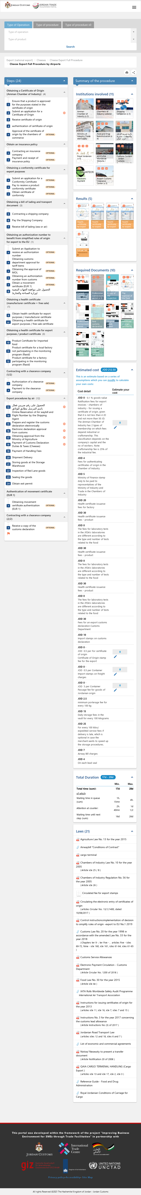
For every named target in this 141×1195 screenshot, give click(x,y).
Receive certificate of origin (27, 119)
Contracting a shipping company (30, 213)
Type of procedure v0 (78, 25)
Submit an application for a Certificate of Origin (27, 113)
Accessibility (73, 1177)
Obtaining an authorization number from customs (27, 277)
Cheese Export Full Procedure (66, 60)
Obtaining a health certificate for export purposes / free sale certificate (32, 322)
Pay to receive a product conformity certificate (25, 187)
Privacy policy (56, 1177)
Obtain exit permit (22, 483)
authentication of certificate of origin (32, 126)
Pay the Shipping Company (27, 220)
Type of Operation (18, 25)
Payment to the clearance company (26, 390)
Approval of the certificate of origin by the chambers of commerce (28, 134)
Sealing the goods (22, 477)
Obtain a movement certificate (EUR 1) (23, 284)
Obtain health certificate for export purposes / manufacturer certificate (31, 315)
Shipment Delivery (22, 457)
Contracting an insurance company (26, 152)
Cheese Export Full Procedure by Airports (35, 64)
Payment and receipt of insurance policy (25, 159)
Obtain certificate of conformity (23, 193)
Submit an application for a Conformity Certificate (27, 180)
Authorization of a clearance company (27, 383)
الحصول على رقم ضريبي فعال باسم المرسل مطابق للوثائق (28, 407)
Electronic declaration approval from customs (29, 430)
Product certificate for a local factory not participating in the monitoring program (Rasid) (32, 351)
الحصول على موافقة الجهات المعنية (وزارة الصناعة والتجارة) (31, 291)
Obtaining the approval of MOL (26, 271)
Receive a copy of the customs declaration (24, 527)
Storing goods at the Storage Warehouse (28, 464)
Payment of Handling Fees (26, 451)
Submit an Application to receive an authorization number (26, 252)
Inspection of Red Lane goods (28, 470)
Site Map (87, 1177)
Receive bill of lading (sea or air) (29, 226)
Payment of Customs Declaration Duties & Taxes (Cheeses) (30, 444)
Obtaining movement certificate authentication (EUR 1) (26, 505)
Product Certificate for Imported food (30, 342)
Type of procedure (47, 25)
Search (70, 46)
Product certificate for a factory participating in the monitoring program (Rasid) (29, 361)
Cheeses (41, 60)
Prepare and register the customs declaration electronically (30, 424)
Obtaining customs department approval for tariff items (26, 262)
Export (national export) (20, 60)
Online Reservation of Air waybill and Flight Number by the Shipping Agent (32, 415)
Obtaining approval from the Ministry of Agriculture (28, 437)
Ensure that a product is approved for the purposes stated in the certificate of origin (31, 104)
